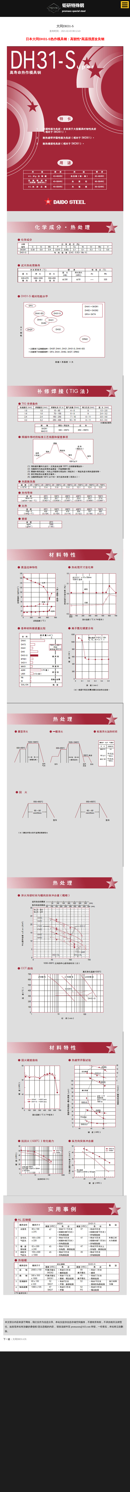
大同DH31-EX (19, 1339)
